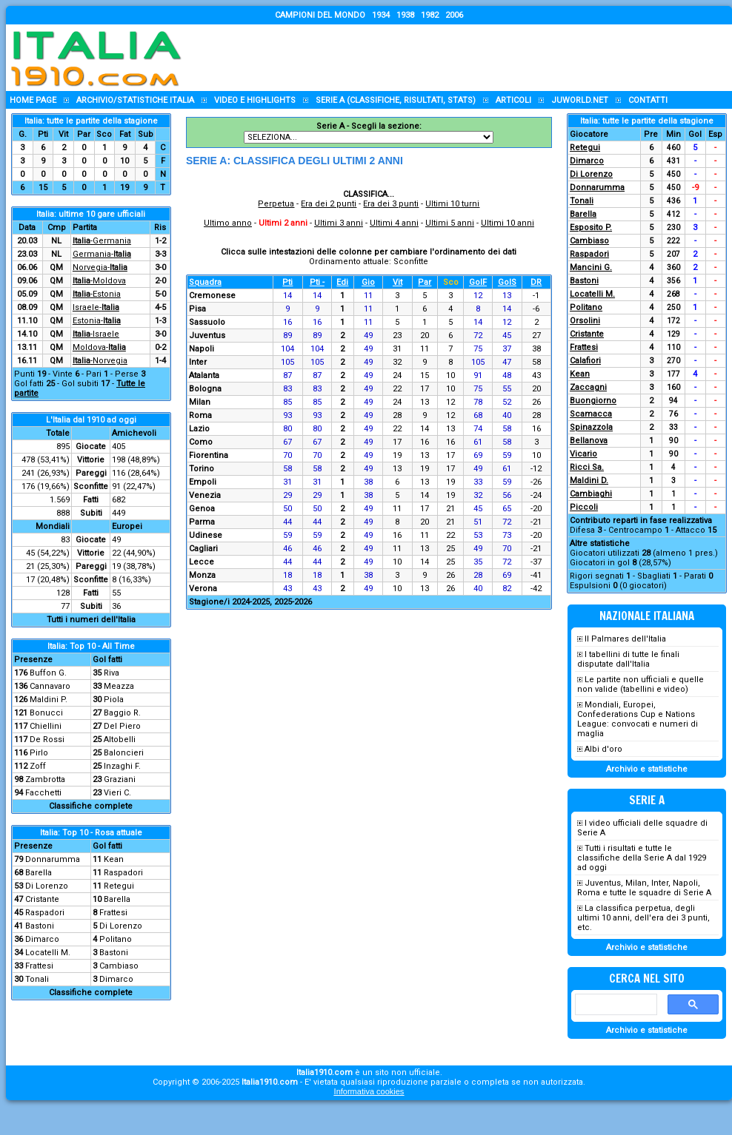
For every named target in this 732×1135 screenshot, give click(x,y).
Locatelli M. (47, 952)
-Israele (96, 334)
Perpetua (276, 204)
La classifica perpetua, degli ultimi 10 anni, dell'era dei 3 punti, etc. (643, 917)
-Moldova (99, 281)
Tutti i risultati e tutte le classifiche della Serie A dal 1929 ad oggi (641, 857)
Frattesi (113, 912)
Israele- (96, 307)
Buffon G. (48, 673)
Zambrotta (45, 779)
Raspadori (123, 873)
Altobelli (120, 739)
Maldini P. (48, 699)
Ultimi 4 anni (394, 223)
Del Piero (122, 726)
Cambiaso (119, 966)
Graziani (120, 779)
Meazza (119, 686)
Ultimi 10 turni (452, 204)
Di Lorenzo (46, 886)
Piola (114, 699)
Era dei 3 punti (391, 204)
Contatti (648, 100)
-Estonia (97, 294)
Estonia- (97, 321)
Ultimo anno (228, 223)
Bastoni (39, 926)
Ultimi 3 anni (338, 223)
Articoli (513, 100)
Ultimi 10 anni (507, 223)
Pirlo (39, 753)
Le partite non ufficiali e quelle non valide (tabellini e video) (640, 684)
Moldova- (99, 347)
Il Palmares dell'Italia (625, 639)
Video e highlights (255, 100)
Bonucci (46, 713)
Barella (38, 873)
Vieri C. (117, 793)
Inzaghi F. (122, 766)
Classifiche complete (91, 806)
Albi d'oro (603, 749)
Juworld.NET (579, 100)
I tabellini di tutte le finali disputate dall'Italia (628, 659)
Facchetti (43, 793)
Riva (111, 673)
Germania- (102, 254)
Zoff (38, 766)
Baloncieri (124, 753)
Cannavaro (50, 686)
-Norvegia (100, 361)
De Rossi (47, 739)
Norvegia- (100, 267)
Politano (115, 939)
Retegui (119, 886)
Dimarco (42, 939)
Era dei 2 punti (328, 204)
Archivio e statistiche (647, 769)
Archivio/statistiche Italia (135, 100)
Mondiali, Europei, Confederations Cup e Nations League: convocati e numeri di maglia (637, 719)
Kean (114, 859)
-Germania (102, 241)
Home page (33, 100)
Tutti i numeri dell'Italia (91, 619)
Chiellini (45, 726)
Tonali (37, 979)
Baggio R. (122, 713)
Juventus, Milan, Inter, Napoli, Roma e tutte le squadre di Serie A (644, 887)
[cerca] (614, 1004)
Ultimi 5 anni (449, 223)
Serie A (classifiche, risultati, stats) (396, 100)
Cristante (42, 899)
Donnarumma (52, 859)
